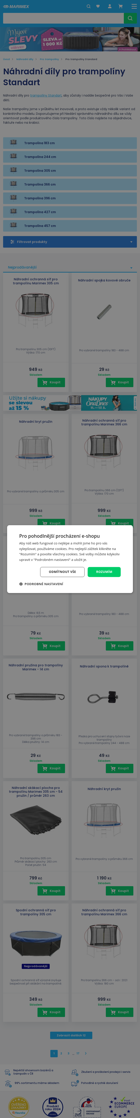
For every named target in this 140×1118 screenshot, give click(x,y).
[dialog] (70, 559)
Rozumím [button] (104, 572)
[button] (41, 583)
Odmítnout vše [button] (62, 572)
